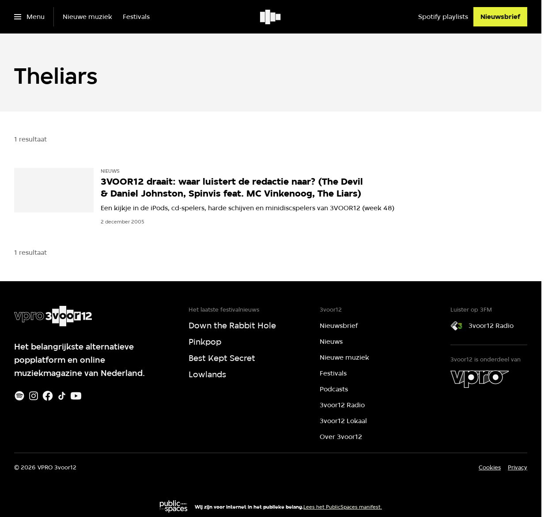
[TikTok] (62, 396)
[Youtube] (76, 396)
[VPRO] (479, 379)
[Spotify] (19, 396)
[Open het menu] (29, 16)
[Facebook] (47, 396)
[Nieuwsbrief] (500, 16)
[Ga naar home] (270, 17)
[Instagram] (33, 396)
